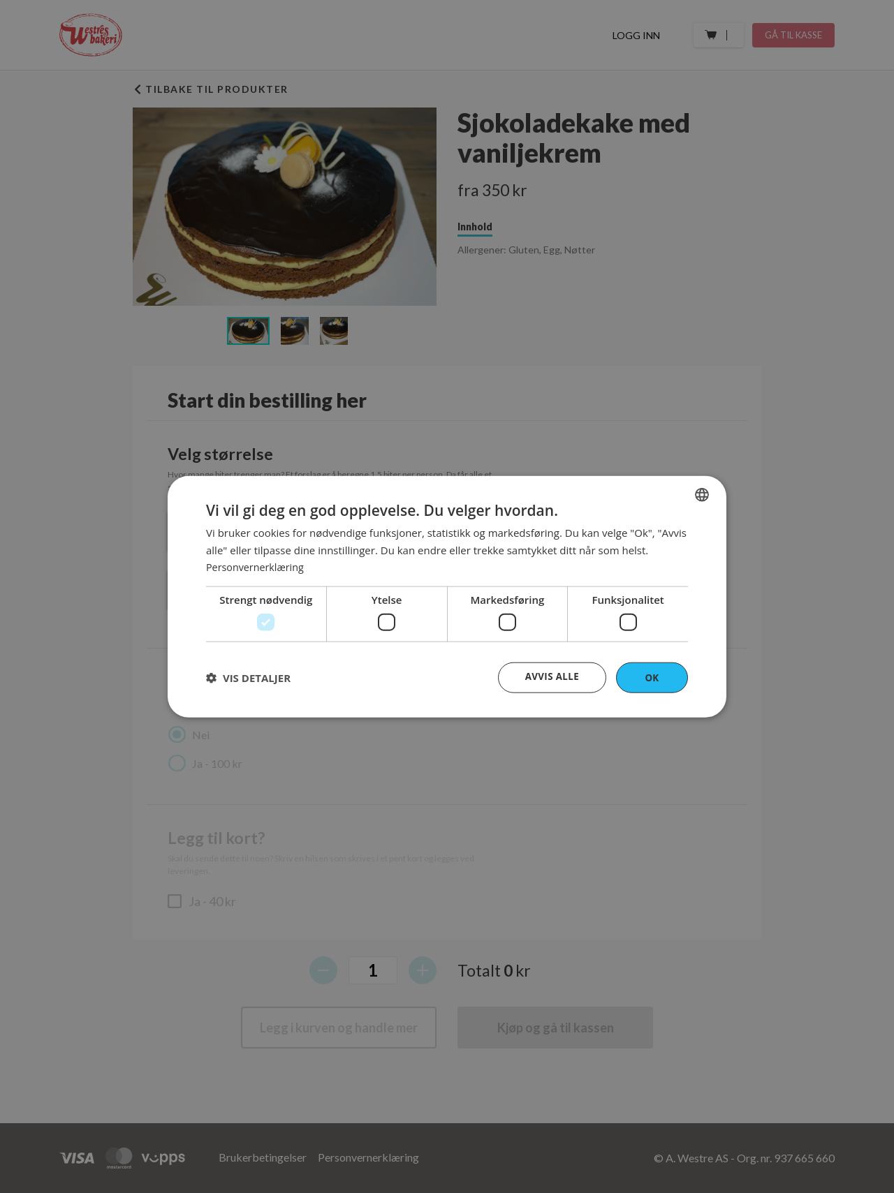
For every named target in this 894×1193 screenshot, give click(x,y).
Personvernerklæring (257, 566)
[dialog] (447, 596)
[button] (248, 678)
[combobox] (702, 494)
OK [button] (652, 676)
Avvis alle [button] (550, 676)
